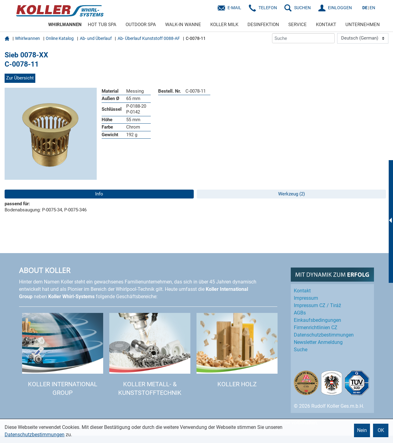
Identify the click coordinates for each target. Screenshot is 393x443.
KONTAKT (326, 24)
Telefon (268, 7)
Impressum (306, 298)
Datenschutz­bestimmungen (324, 335)
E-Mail (234, 7)
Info (99, 194)
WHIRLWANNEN (65, 24)
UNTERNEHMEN (362, 24)
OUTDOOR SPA (141, 24)
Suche (300, 349)
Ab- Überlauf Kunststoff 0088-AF (149, 38)
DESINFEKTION (263, 24)
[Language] (362, 38)
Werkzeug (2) (291, 194)
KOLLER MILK (224, 24)
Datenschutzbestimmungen (34, 434)
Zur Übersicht (20, 78)
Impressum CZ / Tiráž (317, 305)
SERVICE (297, 24)
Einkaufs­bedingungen (317, 320)
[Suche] (303, 38)
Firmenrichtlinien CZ (315, 327)
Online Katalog (60, 38)
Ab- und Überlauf (96, 38)
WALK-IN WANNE (183, 24)
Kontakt (302, 291)
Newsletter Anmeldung (318, 342)
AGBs (300, 313)
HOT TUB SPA (102, 24)
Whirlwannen (27, 38)
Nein (362, 430)
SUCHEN (302, 7)
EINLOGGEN (340, 7)
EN (372, 7)
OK (381, 430)
